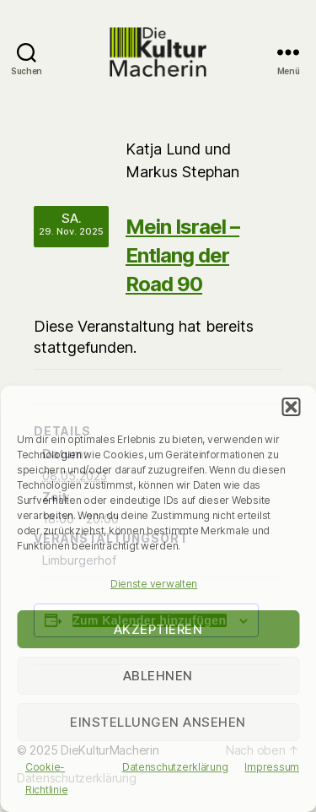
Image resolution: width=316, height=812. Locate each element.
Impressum (271, 767)
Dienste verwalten (153, 583)
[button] (290, 406)
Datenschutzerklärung (175, 767)
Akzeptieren (158, 629)
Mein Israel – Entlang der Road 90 (182, 255)
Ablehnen (158, 676)
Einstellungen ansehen (158, 722)
